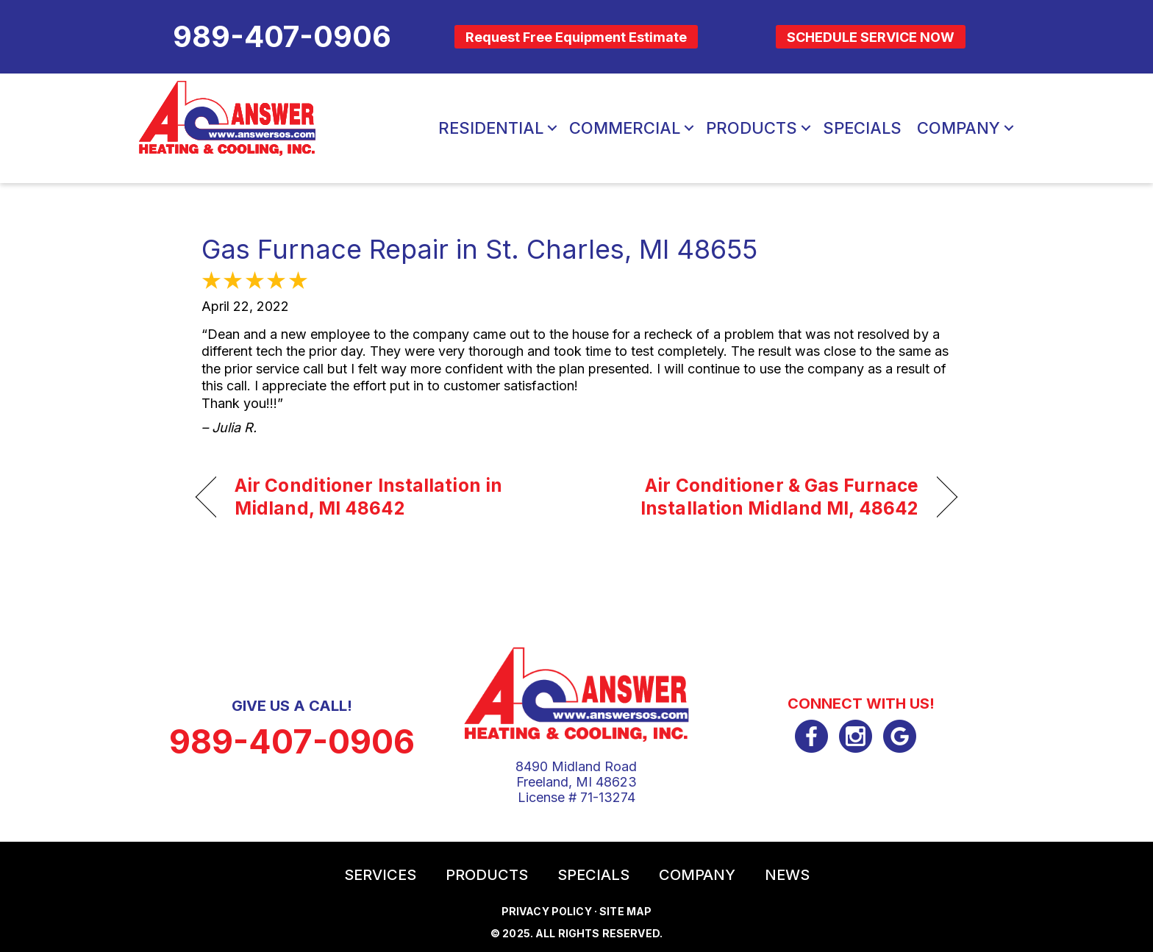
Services (380, 875)
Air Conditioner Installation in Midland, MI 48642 (368, 497)
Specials (862, 127)
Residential (490, 127)
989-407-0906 (292, 741)
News (787, 875)
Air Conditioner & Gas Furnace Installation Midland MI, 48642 (758, 497)
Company (958, 127)
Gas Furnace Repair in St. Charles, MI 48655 (479, 249)
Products (751, 127)
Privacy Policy (546, 911)
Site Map (625, 911)
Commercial (624, 127)
